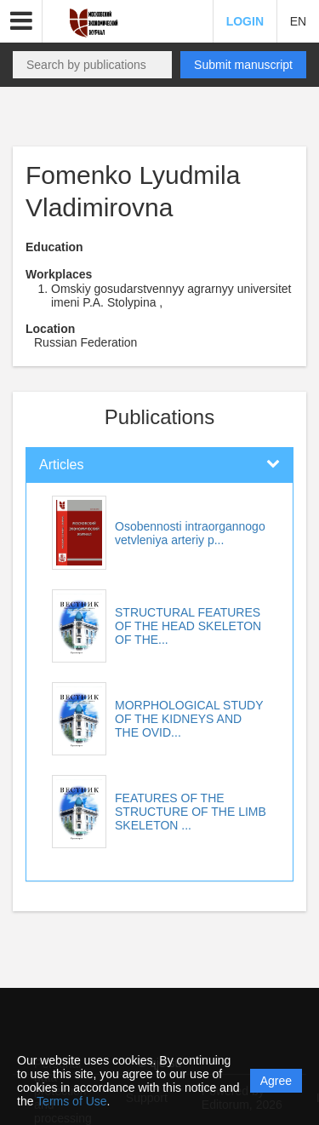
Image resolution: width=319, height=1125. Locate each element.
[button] (21, 21)
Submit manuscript (243, 65)
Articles (61, 464)
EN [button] (298, 21)
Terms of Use (71, 1101)
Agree (276, 1081)
